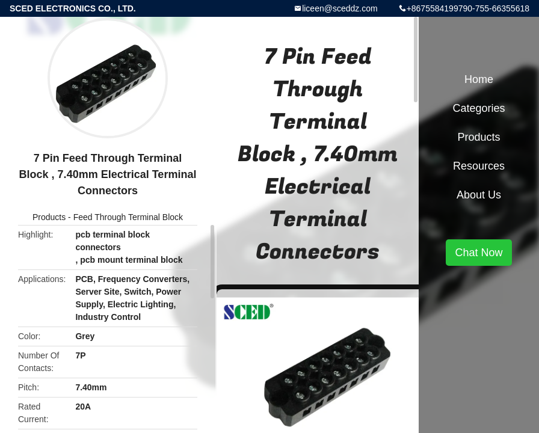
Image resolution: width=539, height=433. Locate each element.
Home (478, 79)
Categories (478, 108)
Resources (479, 166)
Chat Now (478, 253)
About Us (479, 195)
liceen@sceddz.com (340, 8)
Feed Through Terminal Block (128, 217)
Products (49, 217)
